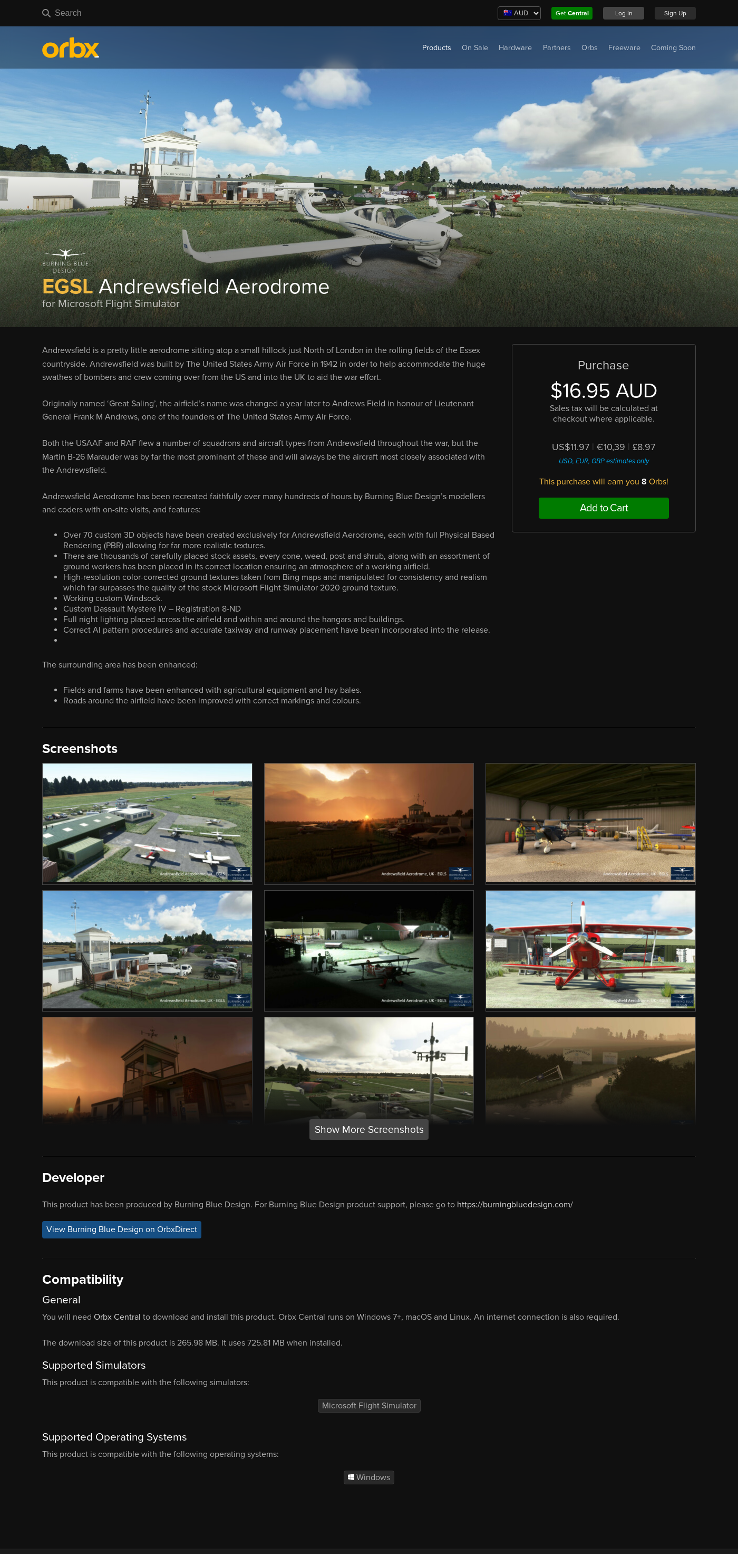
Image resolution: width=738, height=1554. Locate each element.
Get (572, 13)
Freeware (624, 47)
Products (436, 47)
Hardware (515, 47)
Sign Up (675, 13)
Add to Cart (604, 508)
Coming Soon (673, 47)
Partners (557, 47)
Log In (624, 13)
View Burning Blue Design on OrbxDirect (121, 1229)
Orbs (589, 47)
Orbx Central (117, 1317)
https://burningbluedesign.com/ (515, 1204)
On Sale (475, 47)
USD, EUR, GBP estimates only (604, 461)
